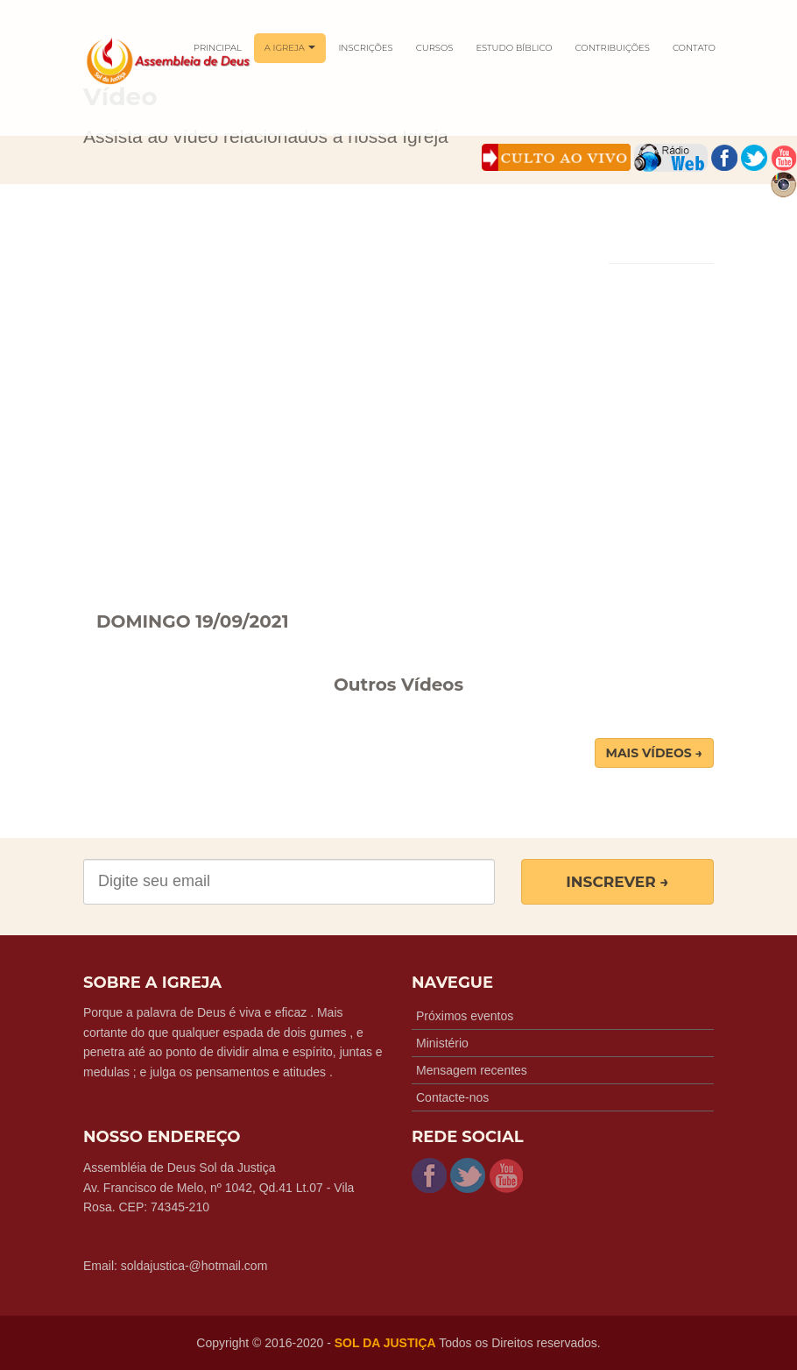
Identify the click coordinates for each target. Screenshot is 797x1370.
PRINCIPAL (218, 47)
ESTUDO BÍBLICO (514, 47)
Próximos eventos (464, 1016)
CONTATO (694, 47)
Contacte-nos (452, 1097)
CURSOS (435, 47)
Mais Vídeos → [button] (654, 753)
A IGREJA (290, 47)
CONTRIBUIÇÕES (612, 47)
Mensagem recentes (471, 1070)
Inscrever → (617, 882)
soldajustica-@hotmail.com (194, 1266)
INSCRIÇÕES (365, 47)
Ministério (442, 1043)
